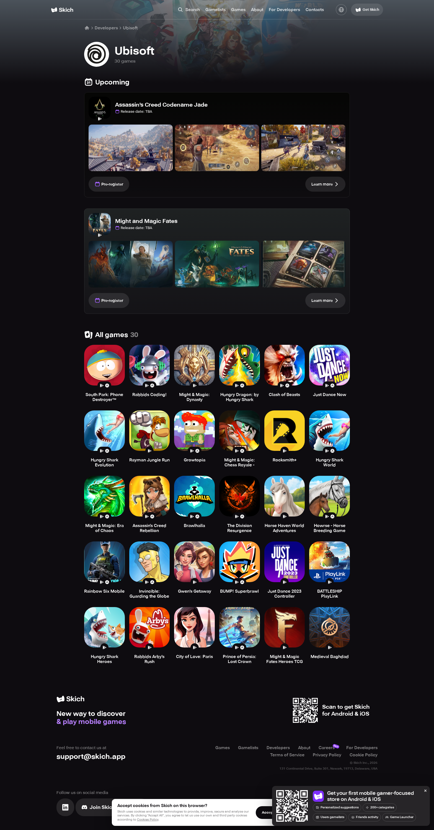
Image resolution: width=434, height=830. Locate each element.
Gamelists (215, 9)
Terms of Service (287, 754)
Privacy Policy (327, 754)
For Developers (284, 9)
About (257, 9)
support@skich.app (90, 756)
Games (238, 9)
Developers (106, 27)
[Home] (62, 9)
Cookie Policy (364, 754)
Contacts (315, 9)
